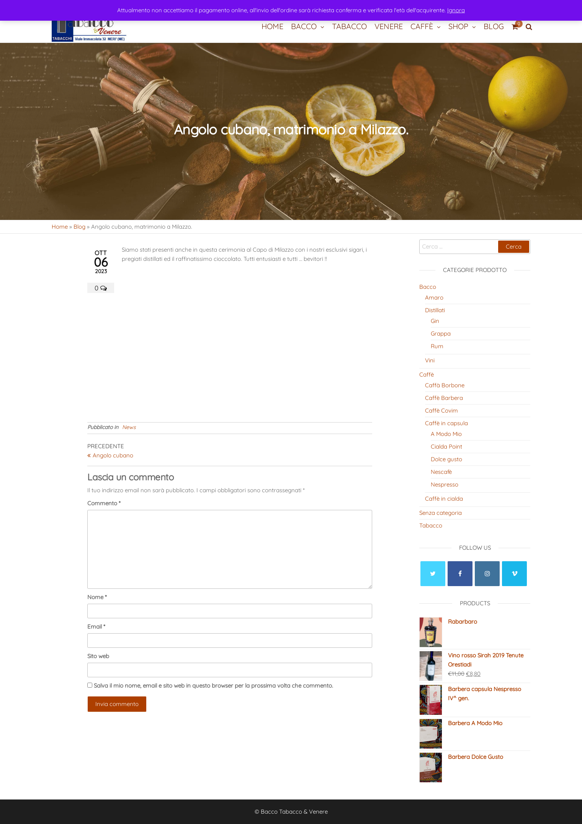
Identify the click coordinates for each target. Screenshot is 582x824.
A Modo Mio (446, 433)
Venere (388, 26)
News (129, 427)
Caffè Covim (441, 410)
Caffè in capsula (446, 423)
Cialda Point (446, 446)
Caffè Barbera (444, 397)
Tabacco (349, 26)
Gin (435, 320)
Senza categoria (440, 512)
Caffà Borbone (444, 385)
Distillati (435, 310)
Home (272, 26)
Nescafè (441, 471)
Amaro (434, 297)
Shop (458, 26)
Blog (494, 26)
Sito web (98, 656)
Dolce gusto (446, 459)
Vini (430, 360)
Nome (97, 597)
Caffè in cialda (444, 498)
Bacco (304, 26)
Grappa (441, 333)
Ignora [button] (456, 10)
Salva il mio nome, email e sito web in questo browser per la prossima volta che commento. (213, 685)
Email (96, 626)
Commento (104, 503)
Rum (437, 346)
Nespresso (444, 484)
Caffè (421, 26)
